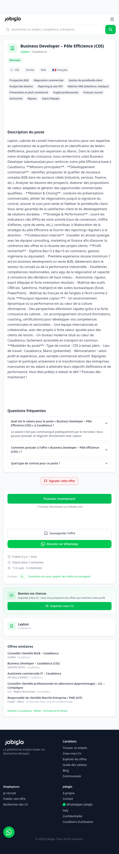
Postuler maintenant (59, 499)
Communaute (72, 776)
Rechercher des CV (15, 804)
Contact (68, 799)
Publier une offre (14, 799)
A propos (69, 793)
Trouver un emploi (75, 748)
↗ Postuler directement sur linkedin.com (59, 506)
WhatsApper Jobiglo (78, 804)
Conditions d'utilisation (78, 822)
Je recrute (9, 793)
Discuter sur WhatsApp (59, 544)
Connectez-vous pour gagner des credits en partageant (59, 576)
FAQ (65, 810)
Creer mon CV (72, 753)
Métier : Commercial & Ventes (50, 711)
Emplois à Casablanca (19, 711)
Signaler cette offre (59, 481)
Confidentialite (72, 816)
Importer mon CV (59, 606)
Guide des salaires (75, 765)
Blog (66, 770)
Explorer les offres (75, 759)
